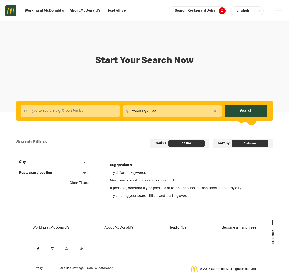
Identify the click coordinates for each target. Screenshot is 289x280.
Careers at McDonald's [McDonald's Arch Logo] (11, 10)
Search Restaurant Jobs (200, 10)
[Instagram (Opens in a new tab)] (52, 248)
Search (246, 111)
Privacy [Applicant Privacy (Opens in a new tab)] (38, 268)
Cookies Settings (72, 268)
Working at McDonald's (44, 11)
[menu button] (278, 11)
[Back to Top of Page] (273, 234)
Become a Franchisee (239, 228)
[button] (247, 10)
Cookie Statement (100, 268)
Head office (116, 11)
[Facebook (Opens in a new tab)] (38, 248)
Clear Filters (79, 183)
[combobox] (70, 111)
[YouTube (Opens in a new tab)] (66, 248)
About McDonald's (85, 11)
